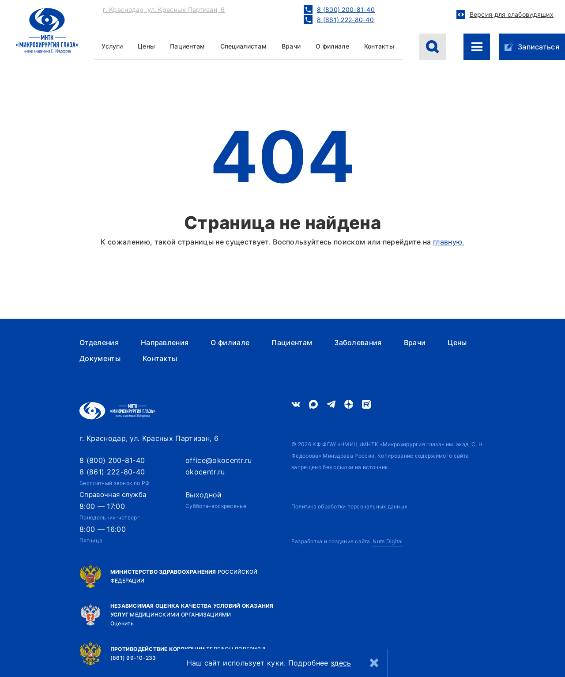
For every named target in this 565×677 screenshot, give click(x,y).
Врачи (291, 46)
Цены (457, 342)
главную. (448, 241)
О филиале (332, 46)
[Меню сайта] (476, 47)
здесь (341, 662)
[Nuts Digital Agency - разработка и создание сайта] (347, 541)
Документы (100, 358)
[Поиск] (432, 47)
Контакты (379, 46)
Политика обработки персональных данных (349, 506)
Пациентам (187, 46)
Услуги (112, 46)
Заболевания (358, 342)
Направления (165, 342)
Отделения (99, 342)
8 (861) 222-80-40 (112, 471)
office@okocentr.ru (218, 460)
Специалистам (243, 46)
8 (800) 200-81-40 (112, 460)
